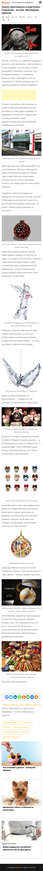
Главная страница (10, 704)
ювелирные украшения (11, 737)
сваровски (25, 732)
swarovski (6, 727)
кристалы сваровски (10, 732)
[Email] (28, 697)
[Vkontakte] (32, 697)
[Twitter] (11, 697)
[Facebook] (7, 697)
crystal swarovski (25, 722)
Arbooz (18, 867)
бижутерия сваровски (21, 727)
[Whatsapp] (19, 697)
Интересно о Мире (30, 704)
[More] (36, 697)
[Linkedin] (15, 697)
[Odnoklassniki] (23, 697)
